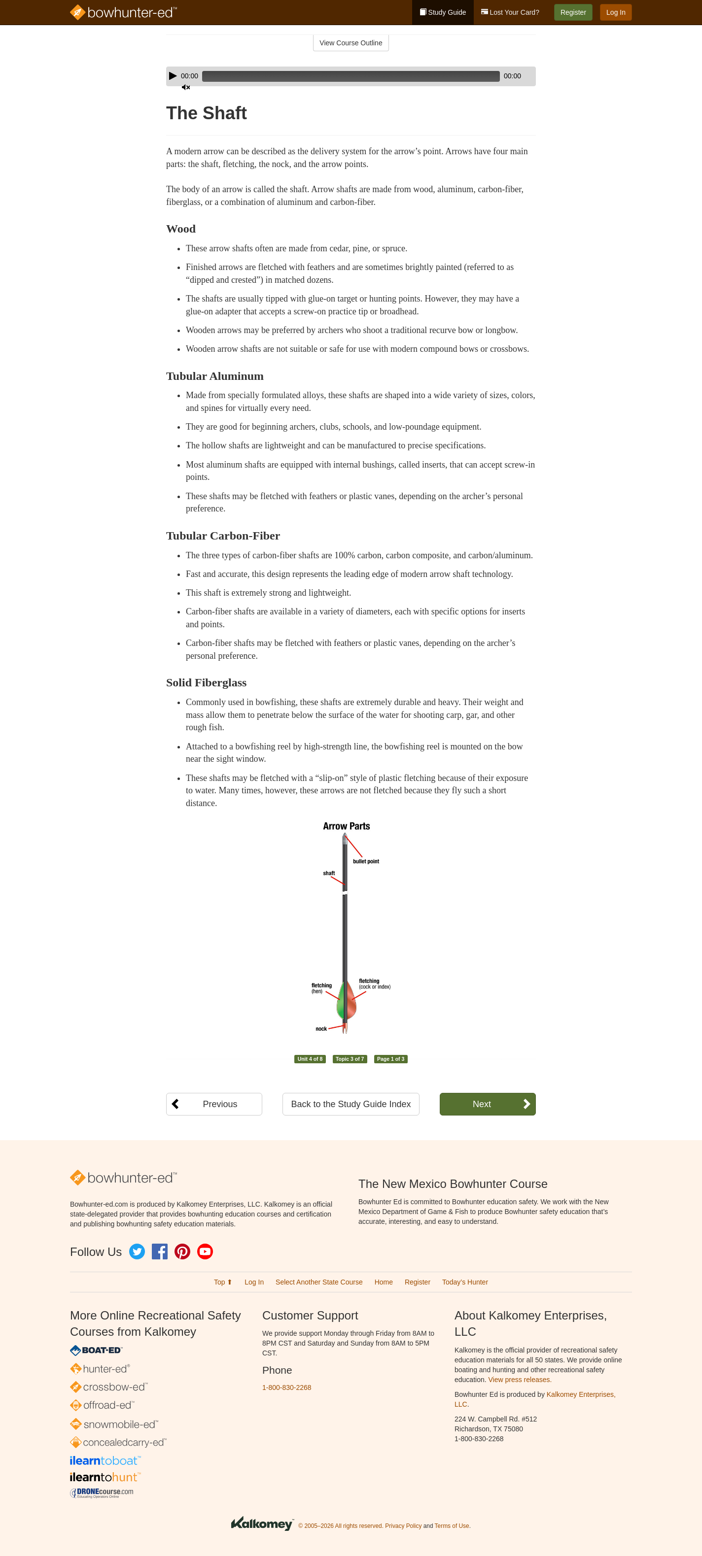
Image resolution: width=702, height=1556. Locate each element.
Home (384, 1282)
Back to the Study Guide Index (351, 1104)
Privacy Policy (403, 1526)
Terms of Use (452, 1526)
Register (573, 12)
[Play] (173, 76)
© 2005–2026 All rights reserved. (341, 1526)
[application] (351, 76)
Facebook (160, 1251)
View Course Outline (350, 43)
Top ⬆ (223, 1282)
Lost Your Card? (510, 12)
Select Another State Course (319, 1282)
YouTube (205, 1251)
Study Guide (443, 12)
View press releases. (520, 1380)
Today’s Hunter (465, 1282)
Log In (616, 12)
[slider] (337, 76)
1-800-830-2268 (287, 1387)
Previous (220, 1104)
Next (482, 1104)
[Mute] (501, 76)
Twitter (137, 1251)
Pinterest (182, 1251)
